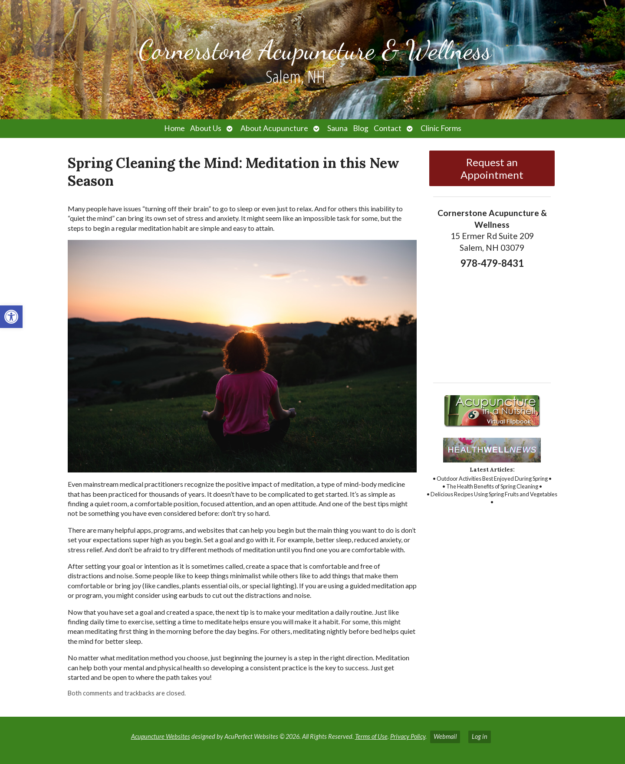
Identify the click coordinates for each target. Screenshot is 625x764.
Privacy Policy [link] (407, 736)
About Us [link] (205, 128)
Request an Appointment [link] (492, 168)
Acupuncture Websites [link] (160, 736)
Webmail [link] (445, 736)
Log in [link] (479, 736)
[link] (11, 316)
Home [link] (174, 128)
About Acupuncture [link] (274, 128)
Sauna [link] (337, 128)
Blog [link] (360, 128)
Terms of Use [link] (371, 736)
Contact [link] (387, 128)
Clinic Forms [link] (441, 128)
